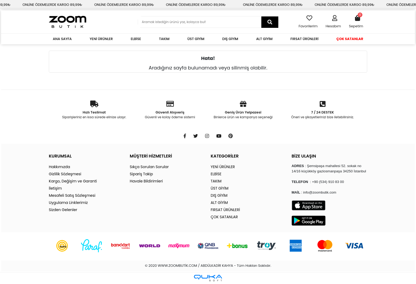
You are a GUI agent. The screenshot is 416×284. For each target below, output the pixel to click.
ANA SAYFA (62, 38)
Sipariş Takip (141, 174)
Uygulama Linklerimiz (68, 202)
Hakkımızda (59, 166)
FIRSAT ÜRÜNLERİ (305, 38)
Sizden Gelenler (63, 209)
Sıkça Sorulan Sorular (149, 166)
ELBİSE (136, 38)
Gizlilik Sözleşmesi (65, 174)
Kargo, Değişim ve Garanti (73, 181)
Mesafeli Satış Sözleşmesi (72, 195)
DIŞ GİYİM (230, 38)
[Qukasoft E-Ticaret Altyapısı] (208, 278)
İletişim (55, 188)
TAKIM (164, 38)
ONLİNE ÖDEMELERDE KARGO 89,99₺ (79, 4)
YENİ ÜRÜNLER (101, 38)
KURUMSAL (60, 156)
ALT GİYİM (264, 38)
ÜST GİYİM (195, 38)
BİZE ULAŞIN (304, 156)
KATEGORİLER (225, 156)
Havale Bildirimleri (146, 181)
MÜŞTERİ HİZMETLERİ (151, 156)
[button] (333, 22)
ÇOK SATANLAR (349, 38)
